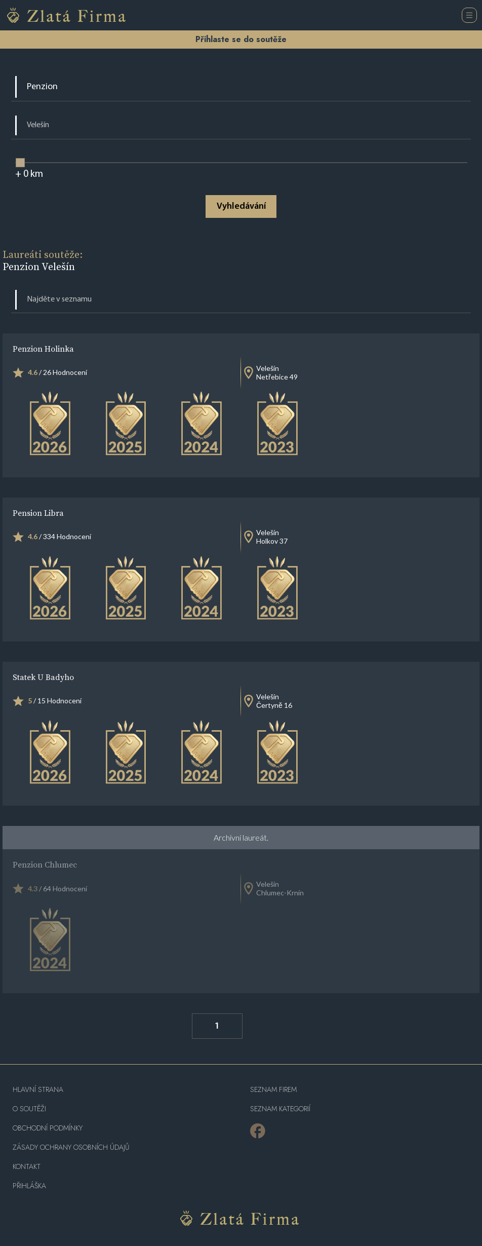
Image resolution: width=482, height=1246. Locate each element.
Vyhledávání (241, 206)
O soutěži (29, 1109)
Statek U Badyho (43, 677)
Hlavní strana (38, 1089)
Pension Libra (38, 512)
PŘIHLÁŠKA (29, 1186)
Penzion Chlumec (45, 864)
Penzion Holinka (43, 348)
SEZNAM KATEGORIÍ (280, 1109)
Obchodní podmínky (48, 1128)
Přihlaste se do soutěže (241, 39)
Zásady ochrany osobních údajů (71, 1147)
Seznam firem (273, 1089)
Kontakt (27, 1167)
